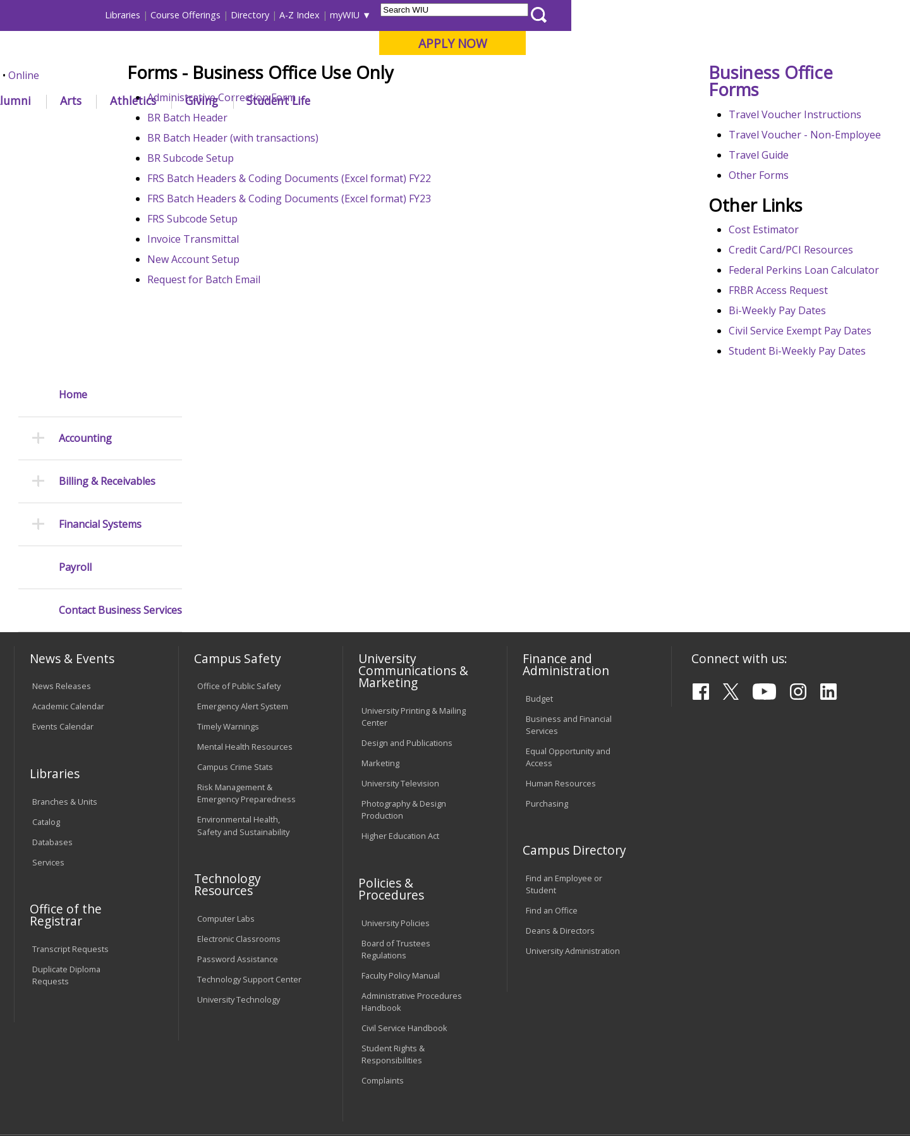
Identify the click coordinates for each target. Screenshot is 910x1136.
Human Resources (561, 663)
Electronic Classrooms (239, 818)
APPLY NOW (790, 43)
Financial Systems (100, 299)
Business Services (295, 129)
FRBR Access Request (793, 413)
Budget (539, 578)
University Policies (395, 803)
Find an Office (552, 790)
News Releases (61, 565)
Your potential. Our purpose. (143, 75)
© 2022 (49, 1093)
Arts (409, 100)
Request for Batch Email (267, 372)
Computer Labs (226, 798)
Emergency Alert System (242, 586)
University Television (400, 663)
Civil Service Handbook (404, 907)
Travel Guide (774, 263)
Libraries (461, 15)
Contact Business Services (120, 385)
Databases (52, 722)
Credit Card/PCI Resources (806, 358)
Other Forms (774, 283)
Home (73, 169)
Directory (588, 15)
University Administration (573, 830)
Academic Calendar (68, 586)
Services (48, 742)
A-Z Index (638, 15)
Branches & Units (64, 681)
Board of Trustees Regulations (395, 829)
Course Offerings (524, 15)
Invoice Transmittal (257, 332)
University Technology (238, 879)
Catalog (46, 701)
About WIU (102, 100)
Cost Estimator (779, 338)
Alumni (351, 100)
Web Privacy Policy (283, 1093)
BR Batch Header (251, 210)
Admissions (273, 100)
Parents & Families (57, 15)
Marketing (380, 643)
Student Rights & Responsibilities (393, 934)
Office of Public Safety (239, 565)
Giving (540, 100)
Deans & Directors (560, 810)
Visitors (121, 15)
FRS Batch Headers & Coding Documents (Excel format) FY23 (353, 291)
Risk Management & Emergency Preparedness (246, 673)
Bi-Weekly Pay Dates (792, 434)
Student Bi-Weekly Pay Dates (812, 489)
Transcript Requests (70, 828)
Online (362, 75)
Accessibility (63, 1037)
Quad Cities (307, 75)
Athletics (472, 100)
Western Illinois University (201, 55)
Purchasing (547, 683)
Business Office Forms (786, 174)
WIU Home (224, 129)
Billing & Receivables (107, 256)
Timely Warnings (228, 606)
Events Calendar (63, 606)
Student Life (617, 100)
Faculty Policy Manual (400, 855)
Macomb (246, 75)
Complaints (382, 960)
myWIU (683, 15)
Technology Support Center (249, 859)
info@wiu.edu (784, 1093)
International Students (194, 15)
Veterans (285, 1037)
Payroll (75, 342)
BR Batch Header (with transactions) (296, 231)
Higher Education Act (400, 715)
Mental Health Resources (245, 626)
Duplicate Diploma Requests (66, 855)
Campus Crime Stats (235, 646)
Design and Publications (406, 622)
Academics (187, 100)
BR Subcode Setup (254, 251)
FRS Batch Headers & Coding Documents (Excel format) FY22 (353, 271)
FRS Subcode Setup (256, 312)
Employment (137, 1037)
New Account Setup (257, 352)
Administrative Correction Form (285, 190)
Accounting (85, 213)
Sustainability (215, 1037)
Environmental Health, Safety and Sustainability (243, 705)
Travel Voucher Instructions (810, 207)
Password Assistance (237, 839)
